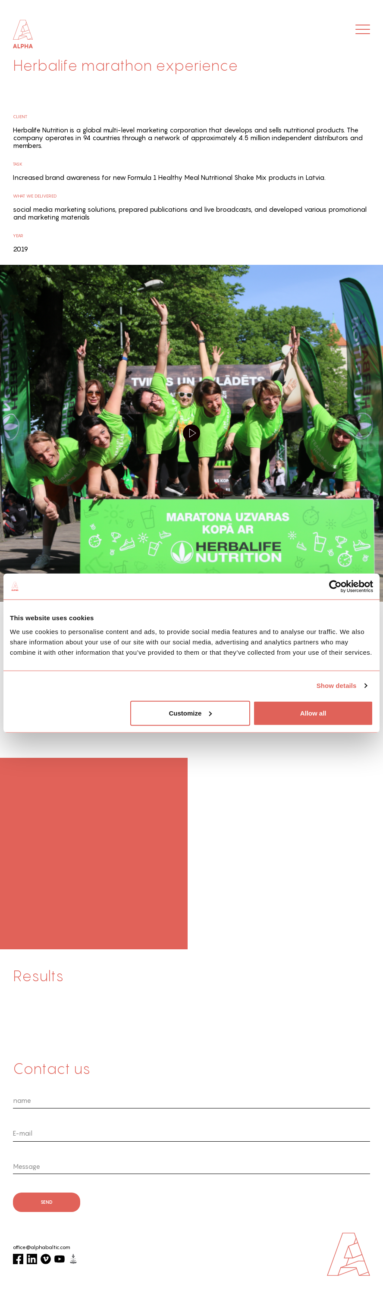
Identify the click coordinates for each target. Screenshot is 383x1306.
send (47, 1202)
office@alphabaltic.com (41, 1247)
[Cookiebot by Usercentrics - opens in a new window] (335, 586)
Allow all (313, 712)
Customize (190, 712)
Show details (337, 685)
